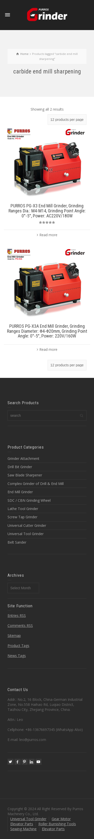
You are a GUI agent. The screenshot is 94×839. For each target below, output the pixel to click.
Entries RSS (17, 615)
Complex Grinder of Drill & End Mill (36, 483)
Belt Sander (17, 542)
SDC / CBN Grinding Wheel (29, 500)
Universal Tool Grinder (26, 533)
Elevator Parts (21, 823)
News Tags (17, 655)
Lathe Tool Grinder (23, 508)
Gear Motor (61, 818)
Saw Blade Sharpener (25, 475)
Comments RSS (20, 625)
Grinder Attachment (23, 458)
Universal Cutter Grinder (27, 525)
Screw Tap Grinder (22, 517)
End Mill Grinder (20, 491)
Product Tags (18, 645)
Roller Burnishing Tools (57, 823)
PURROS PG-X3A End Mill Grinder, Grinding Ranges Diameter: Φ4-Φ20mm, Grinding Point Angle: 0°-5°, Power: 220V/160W (47, 331)
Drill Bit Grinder (20, 466)
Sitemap (14, 635)
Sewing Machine (23, 828)
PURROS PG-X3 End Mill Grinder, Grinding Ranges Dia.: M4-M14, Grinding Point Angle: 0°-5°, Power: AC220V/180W (47, 210)
